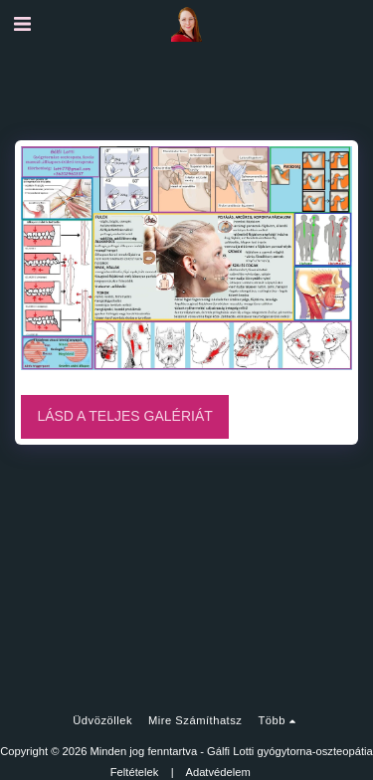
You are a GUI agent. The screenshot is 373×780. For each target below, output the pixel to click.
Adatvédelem (217, 772)
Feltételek (134, 772)
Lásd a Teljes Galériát (124, 416)
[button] (22, 24)
